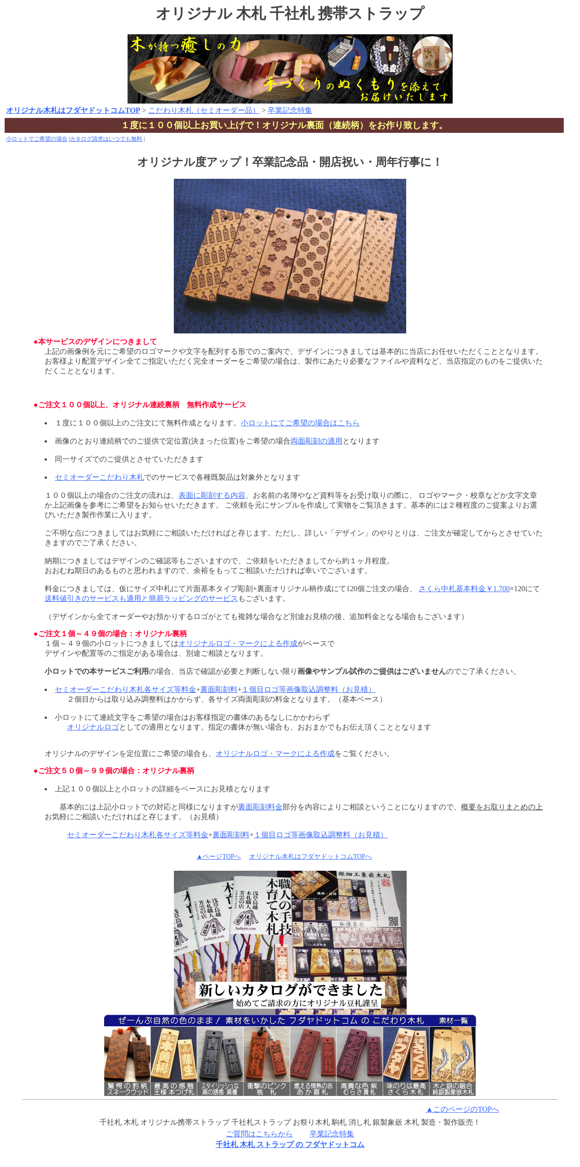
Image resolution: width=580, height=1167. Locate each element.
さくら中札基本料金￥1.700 (464, 589)
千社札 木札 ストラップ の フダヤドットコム (290, 1144)
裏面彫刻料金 (260, 807)
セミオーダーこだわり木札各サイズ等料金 (125, 689)
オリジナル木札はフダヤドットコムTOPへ (310, 856)
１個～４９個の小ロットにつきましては (111, 643)
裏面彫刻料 (218, 689)
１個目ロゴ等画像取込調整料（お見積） (309, 689)
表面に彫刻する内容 (211, 495)
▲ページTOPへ (218, 856)
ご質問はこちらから (259, 1134)
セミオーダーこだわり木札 (99, 477)
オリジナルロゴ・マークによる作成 (237, 643)
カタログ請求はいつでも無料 (106, 139)
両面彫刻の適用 (316, 441)
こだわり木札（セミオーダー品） (204, 110)
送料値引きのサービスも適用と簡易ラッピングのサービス (141, 598)
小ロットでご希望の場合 (36, 139)
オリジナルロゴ (93, 727)
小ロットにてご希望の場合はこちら (300, 423)
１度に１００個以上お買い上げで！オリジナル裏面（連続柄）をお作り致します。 (284, 125)
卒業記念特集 (290, 110)
